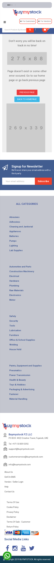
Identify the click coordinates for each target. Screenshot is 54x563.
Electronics (15, 295)
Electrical (14, 276)
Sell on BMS (10, 477)
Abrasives (14, 217)
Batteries (14, 236)
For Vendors (46, 21)
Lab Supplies (16, 250)
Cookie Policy (13, 507)
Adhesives (14, 222)
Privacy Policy (13, 512)
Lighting (13, 245)
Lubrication (15, 330)
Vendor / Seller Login (13, 482)
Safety (12, 316)
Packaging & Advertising (21, 389)
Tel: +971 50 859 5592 (19, 444)
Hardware (14, 281)
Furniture (14, 335)
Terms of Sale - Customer (18, 522)
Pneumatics (15, 370)
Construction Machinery (21, 271)
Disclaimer (11, 517)
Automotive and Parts (20, 266)
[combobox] (18, 30)
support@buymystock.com (21, 449)
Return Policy (13, 527)
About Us (8, 472)
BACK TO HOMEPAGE (27, 99)
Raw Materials (16, 290)
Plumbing (14, 285)
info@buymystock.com (20, 464)
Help (6, 487)
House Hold (15, 349)
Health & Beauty (17, 380)
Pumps (12, 241)
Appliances (15, 231)
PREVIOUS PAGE (27, 92)
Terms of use (13, 502)
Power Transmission (19, 375)
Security (13, 321)
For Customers (29, 21)
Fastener (13, 394)
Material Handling (18, 399)
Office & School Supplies (22, 340)
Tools (12, 325)
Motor (12, 300)
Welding (13, 344)
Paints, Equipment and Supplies (25, 365)
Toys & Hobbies (17, 384)
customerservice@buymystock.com (26, 456)
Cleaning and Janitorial (21, 226)
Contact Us (9, 491)
